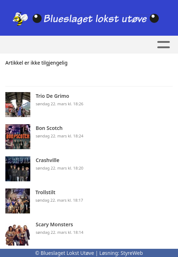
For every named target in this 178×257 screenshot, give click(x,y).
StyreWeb (132, 253)
